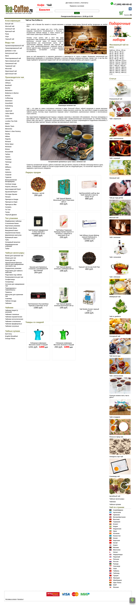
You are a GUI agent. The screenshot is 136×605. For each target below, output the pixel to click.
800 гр (123, 72)
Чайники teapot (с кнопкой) (11, 311)
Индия (115, 526)
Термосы (8, 292)
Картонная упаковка (12, 226)
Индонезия (117, 529)
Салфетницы (10, 279)
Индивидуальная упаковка (11, 245)
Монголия (116, 550)
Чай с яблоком (114, 277)
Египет (115, 524)
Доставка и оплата (72, 3)
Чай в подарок (114, 417)
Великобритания (119, 517)
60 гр (116, 55)
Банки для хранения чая (14, 255)
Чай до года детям (116, 198)
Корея (115, 545)
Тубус (7, 248)
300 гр (111, 70)
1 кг (110, 74)
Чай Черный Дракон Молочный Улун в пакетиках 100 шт (63, 200)
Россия (115, 561)
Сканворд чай (114, 476)
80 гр (111, 59)
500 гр (117, 72)
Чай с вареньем (115, 119)
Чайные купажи (115, 504)
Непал (115, 552)
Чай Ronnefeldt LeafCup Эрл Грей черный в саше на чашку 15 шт (89, 194)
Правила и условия (77, 6)
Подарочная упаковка (13, 268)
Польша (116, 559)
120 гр (111, 64)
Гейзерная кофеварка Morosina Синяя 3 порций (38, 344)
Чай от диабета (115, 316)
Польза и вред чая (116, 437)
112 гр (117, 62)
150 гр (116, 65)
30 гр (111, 52)
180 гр (123, 67)
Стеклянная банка (11, 223)
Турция (115, 575)
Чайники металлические (14, 319)
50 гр (121, 53)
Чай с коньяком (115, 257)
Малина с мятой (38, 193)
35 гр (116, 52)
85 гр (116, 59)
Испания (116, 533)
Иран (115, 531)
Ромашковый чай (115, 99)
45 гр (111, 53)
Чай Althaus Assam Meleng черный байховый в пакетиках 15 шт (89, 237)
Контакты (84, 3)
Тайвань (116, 571)
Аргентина (117, 512)
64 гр (121, 55)
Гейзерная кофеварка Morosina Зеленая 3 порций (64, 344)
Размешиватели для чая (14, 277)
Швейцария (117, 580)
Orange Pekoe (10, 338)
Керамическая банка (12, 233)
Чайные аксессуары (116, 499)
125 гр (117, 64)
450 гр (111, 72)
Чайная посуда (10, 301)
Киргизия (116, 540)
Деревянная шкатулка (13, 235)
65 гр (111, 57)
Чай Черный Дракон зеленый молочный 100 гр (63, 304)
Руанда (115, 564)
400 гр (123, 70)
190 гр (111, 69)
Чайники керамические (13, 317)
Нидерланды (118, 554)
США (115, 568)
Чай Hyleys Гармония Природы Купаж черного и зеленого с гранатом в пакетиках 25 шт (63, 232)
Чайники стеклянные (13, 321)
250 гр (123, 69)
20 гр (118, 50)
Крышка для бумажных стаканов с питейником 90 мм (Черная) (38, 268)
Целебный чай (114, 496)
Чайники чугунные (12, 326)
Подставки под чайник (13, 275)
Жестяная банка (11, 228)
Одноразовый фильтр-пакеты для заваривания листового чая (14, 264)
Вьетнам (116, 519)
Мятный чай (113, 217)
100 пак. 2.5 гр (120, 60)
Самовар (8, 298)
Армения (116, 515)
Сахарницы (9, 282)
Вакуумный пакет (11, 230)
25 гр (123, 50)
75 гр (121, 57)
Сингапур (116, 566)
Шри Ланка (117, 582)
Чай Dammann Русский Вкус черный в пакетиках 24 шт (38, 304)
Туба (7, 240)
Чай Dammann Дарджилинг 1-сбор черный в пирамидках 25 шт (38, 231)
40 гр (121, 52)
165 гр (117, 67)
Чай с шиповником (116, 138)
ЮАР (115, 585)
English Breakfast (11, 336)
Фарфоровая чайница (13, 221)
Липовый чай (114, 178)
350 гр (117, 70)
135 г (111, 65)
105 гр (111, 62)
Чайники (8, 303)
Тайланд (116, 573)
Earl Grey (8, 334)
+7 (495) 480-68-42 (122, 4)
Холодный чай (114, 336)
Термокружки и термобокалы (10, 289)
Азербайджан (118, 510)
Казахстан (117, 536)
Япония (116, 587)
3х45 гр (112, 50)
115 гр (123, 62)
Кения (115, 538)
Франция (116, 578)
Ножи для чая (10, 260)
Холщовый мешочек (12, 242)
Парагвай (116, 557)
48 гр (116, 53)
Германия (116, 522)
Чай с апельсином (116, 376)
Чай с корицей (114, 158)
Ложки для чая (10, 258)
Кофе (40, 5)
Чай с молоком (114, 237)
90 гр (121, 59)
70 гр (116, 57)
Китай (115, 543)
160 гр (111, 67)
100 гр (111, 60)
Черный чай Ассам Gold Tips (89, 267)
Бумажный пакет (11, 237)
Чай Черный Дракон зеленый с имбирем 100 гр (64, 268)
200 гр (117, 69)
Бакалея (44, 9)
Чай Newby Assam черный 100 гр (89, 310)
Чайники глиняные (12, 314)
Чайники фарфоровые (13, 324)
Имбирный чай (114, 297)
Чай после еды (114, 356)
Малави (116, 547)
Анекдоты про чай (116, 456)
